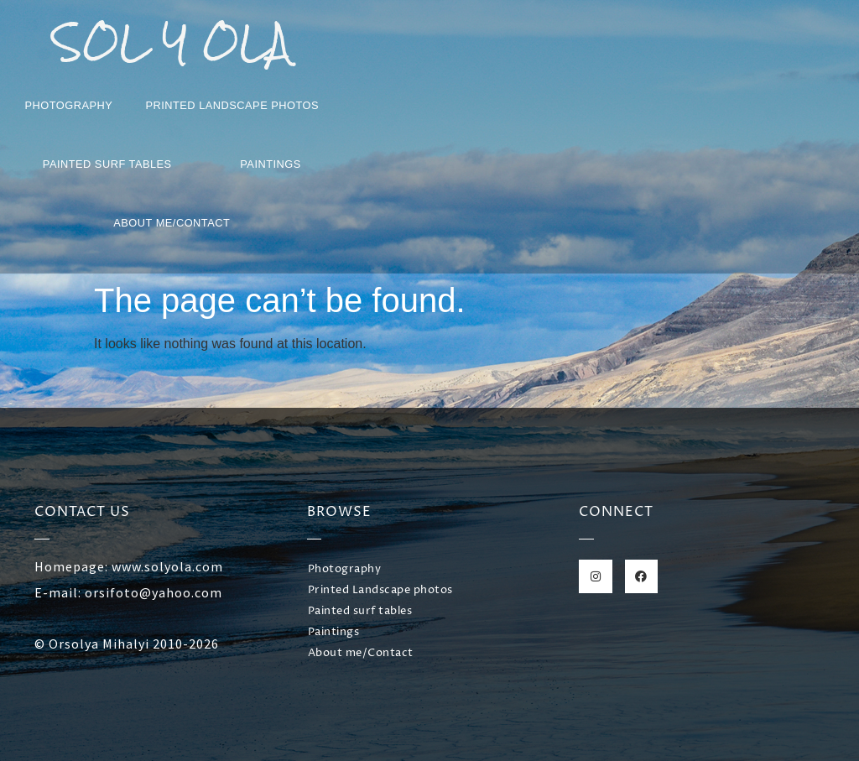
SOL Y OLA (171, 42)
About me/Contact (171, 222)
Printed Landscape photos (232, 105)
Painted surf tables (107, 164)
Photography (69, 105)
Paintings (270, 164)
